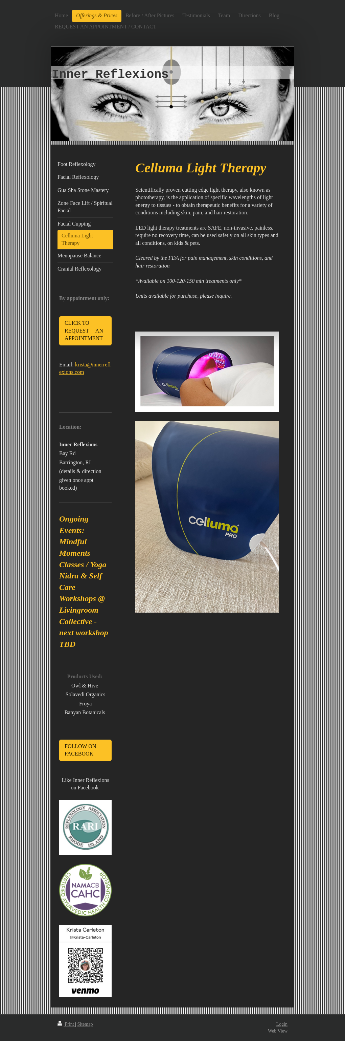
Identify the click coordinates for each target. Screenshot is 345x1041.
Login (282, 1024)
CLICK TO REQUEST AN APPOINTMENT (84, 330)
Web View (278, 1031)
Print (66, 1024)
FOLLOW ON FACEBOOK (80, 750)
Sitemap (85, 1024)
